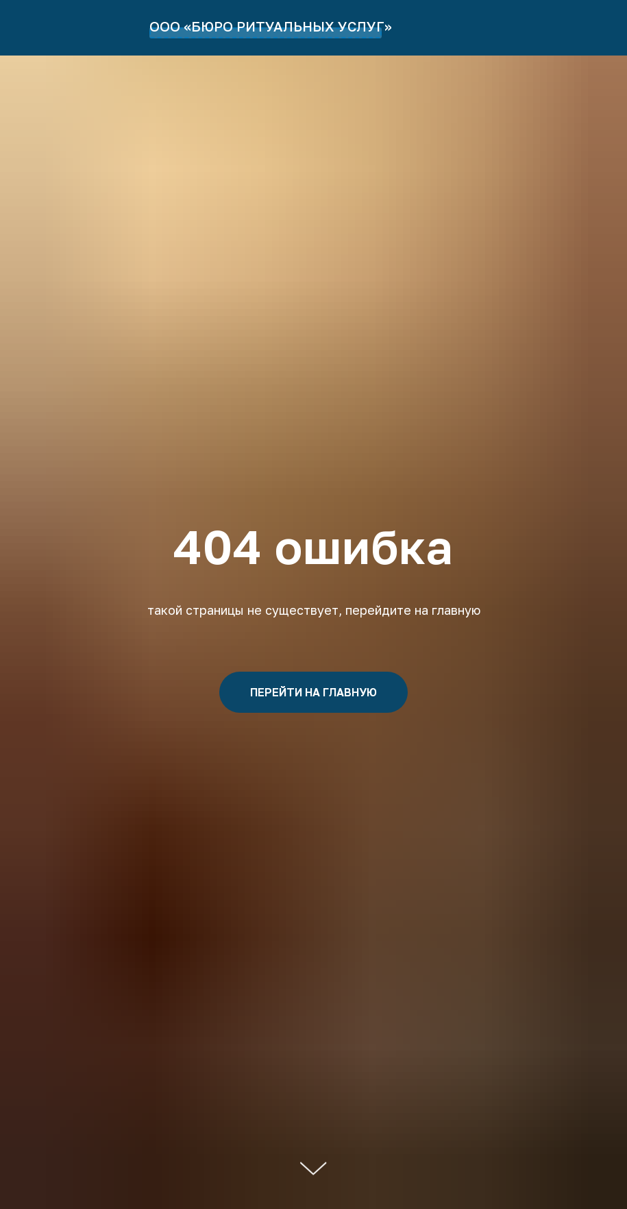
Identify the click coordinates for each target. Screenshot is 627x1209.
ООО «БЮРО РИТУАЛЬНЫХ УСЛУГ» (270, 26)
